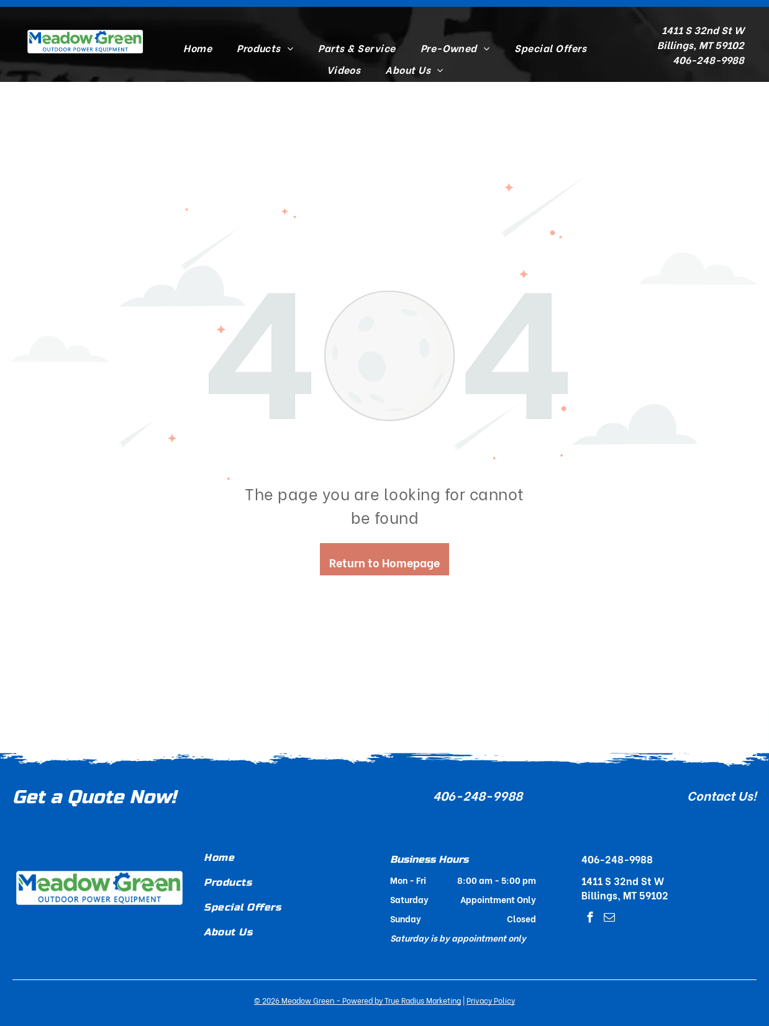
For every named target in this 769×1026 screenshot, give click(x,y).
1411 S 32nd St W (703, 29)
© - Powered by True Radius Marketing (357, 1000)
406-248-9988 (477, 795)
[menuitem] (197, 47)
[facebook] (589, 919)
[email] (609, 919)
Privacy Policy (490, 1000)
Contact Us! (722, 795)
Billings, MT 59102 (700, 44)
